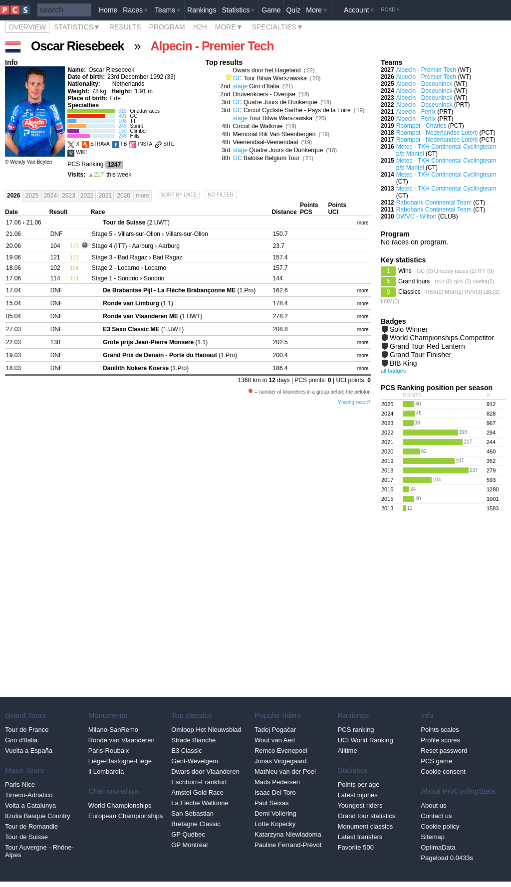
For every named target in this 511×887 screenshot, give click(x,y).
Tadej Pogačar (275, 729)
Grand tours (414, 281)
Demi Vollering (275, 813)
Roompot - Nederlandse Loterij (437, 132)
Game (270, 10)
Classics (409, 291)
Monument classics (365, 826)
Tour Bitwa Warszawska (275, 78)
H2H (200, 27)
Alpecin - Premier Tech (426, 69)
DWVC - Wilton (416, 216)
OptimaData (438, 847)
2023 (68, 195)
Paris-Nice (20, 784)
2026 (13, 195)
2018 (387, 470)
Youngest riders (360, 805)
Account (359, 10)
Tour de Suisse (26, 837)
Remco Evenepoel (281, 750)
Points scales (440, 729)
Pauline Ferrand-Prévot (288, 845)
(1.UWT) (152, 316)
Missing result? (354, 402)
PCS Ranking (85, 164)
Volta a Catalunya (30, 805)
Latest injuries (358, 795)
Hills (134, 136)
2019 (387, 461)
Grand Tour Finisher (420, 355)
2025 (32, 195)
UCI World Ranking (365, 740)
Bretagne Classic (195, 824)
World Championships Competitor (442, 338)
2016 (387, 489)
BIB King (403, 363)
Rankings (201, 10)
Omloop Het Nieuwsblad (206, 729)
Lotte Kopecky (275, 824)
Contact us (436, 816)
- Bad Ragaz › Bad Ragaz (137, 257)
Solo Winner (409, 329)
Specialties (277, 27)
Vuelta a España (28, 750)
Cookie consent (443, 771)
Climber (138, 131)
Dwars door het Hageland (267, 70)
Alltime (347, 750)
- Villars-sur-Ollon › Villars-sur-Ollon (150, 233)
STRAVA (100, 144)
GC (133, 116)
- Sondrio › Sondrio (128, 278)
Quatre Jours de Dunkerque (280, 102)
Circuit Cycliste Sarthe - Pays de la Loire (297, 110)
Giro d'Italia (264, 86)
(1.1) (138, 303)
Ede (115, 98)
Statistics (239, 10)
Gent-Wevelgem (194, 761)
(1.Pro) (179, 290)
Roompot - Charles (421, 125)
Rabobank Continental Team (434, 202)
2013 (387, 508)
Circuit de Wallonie (258, 126)
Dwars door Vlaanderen (205, 771)
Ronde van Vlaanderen (121, 740)
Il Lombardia (106, 771)
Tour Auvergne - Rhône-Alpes (39, 851)
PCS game (436, 761)
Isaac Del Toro (275, 792)
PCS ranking (356, 729)
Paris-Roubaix (108, 750)
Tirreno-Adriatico (29, 795)
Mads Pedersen (277, 782)
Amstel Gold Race (197, 792)
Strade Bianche (193, 740)
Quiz (293, 10)
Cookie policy (440, 826)
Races (136, 10)
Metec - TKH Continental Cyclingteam (446, 174)
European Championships (125, 816)
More (317, 10)
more (363, 222)
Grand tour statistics (367, 816)
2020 (123, 195)
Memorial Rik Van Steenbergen (274, 134)
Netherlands (128, 83)
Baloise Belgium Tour (272, 158)
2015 (387, 499)
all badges (393, 371)
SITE (168, 144)
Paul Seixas (272, 803)
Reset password (444, 750)
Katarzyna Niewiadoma (288, 834)
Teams (168, 10)
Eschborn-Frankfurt (199, 782)
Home (108, 10)
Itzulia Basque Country (37, 816)
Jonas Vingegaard (281, 761)
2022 (87, 195)
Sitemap (433, 837)
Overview (27, 27)
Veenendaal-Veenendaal (265, 142)
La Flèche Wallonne (199, 803)
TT (133, 121)
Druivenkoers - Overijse (264, 94)
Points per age (359, 784)
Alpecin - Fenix (416, 111)
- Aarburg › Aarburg (136, 245)
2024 (50, 195)
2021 (105, 195)
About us (433, 805)
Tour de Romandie (31, 826)
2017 (387, 480)
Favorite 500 (356, 847)
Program (167, 27)
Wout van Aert (275, 740)
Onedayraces (144, 111)
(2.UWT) (136, 222)
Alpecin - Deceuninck (424, 83)
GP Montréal (189, 845)
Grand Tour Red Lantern (427, 346)
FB (124, 144)
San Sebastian (192, 813)
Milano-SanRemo (113, 729)
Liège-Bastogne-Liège (120, 761)
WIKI (81, 152)
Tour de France (26, 729)
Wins (405, 270)
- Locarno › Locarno (129, 267)
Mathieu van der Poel (285, 771)
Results (125, 27)
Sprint (136, 126)
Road (390, 9)
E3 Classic (186, 750)
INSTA (145, 144)
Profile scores (440, 740)
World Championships (120, 805)
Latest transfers (360, 837)
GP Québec (188, 834)
